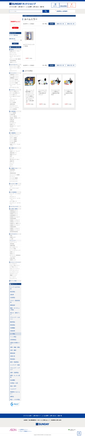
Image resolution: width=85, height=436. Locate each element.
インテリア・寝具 (15, 365)
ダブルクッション (14, 273)
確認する (15, 27)
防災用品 (12, 291)
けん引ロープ (13, 122)
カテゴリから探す (13, 6)
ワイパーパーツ (13, 70)
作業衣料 (12, 331)
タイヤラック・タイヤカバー (15, 203)
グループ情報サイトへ (26, 431)
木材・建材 (13, 350)
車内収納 (12, 243)
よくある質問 (29, 6)
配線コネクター (13, 154)
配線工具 (12, 161)
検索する (15, 43)
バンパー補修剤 (13, 139)
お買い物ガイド (21, 6)
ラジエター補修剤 (14, 178)
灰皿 (11, 235)
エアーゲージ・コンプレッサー (15, 199)
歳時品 (12, 396)
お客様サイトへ (24, 429)
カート (71, 6)
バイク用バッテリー (14, 76)
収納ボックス (13, 259)
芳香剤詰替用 (13, 218)
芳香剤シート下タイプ (15, 220)
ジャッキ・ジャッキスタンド (15, 194)
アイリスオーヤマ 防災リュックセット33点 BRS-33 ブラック (42, 92)
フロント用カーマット (15, 265)
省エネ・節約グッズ (15, 313)
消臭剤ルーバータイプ (15, 230)
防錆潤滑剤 (12, 169)
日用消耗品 (13, 339)
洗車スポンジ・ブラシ (15, 51)
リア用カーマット (14, 267)
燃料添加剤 (12, 104)
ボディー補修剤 (13, 137)
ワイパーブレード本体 (15, 66)
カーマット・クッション (15, 262)
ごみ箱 (11, 238)
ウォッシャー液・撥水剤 (15, 59)
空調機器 (12, 328)
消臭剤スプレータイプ (15, 225)
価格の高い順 (70, 23)
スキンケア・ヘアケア (15, 368)
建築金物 (12, 353)
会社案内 (25, 420)
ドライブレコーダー (14, 206)
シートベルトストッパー (15, 250)
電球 (11, 189)
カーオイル (12, 89)
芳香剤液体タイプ (14, 212)
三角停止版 (12, 114)
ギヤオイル (12, 100)
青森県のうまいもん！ (15, 392)
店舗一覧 (42, 6)
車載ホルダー (13, 237)
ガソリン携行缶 (13, 116)
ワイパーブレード (13, 64)
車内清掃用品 (13, 60)
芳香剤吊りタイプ (14, 210)
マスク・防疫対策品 (15, 301)
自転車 (12, 294)
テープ (11, 149)
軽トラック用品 (13, 280)
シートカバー (13, 276)
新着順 (51, 23)
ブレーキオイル (13, 99)
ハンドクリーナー (14, 179)
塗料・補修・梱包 (15, 347)
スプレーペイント (14, 136)
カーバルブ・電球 (13, 183)
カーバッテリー (13, 73)
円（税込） (29, 58)
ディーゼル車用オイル (15, 93)
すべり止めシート (14, 247)
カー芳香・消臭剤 (13, 208)
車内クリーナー (13, 62)
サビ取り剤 (12, 142)
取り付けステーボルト (15, 159)
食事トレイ (12, 252)
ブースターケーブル (14, 87)
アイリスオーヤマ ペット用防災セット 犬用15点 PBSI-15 (68, 92)
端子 (11, 156)
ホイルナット (13, 196)
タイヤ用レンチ (13, 201)
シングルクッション (14, 271)
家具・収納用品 (14, 362)
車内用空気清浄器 (14, 231)
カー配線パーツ (13, 148)
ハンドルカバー (13, 263)
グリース (12, 171)
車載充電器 (12, 245)
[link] (15, 404)
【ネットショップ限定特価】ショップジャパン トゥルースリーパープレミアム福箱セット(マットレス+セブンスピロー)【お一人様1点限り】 (30, 96)
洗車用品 (12, 49)
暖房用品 (12, 322)
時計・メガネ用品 (15, 399)
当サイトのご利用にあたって (44, 420)
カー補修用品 (13, 132)
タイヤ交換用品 (13, 192)
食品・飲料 (13, 386)
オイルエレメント (14, 105)
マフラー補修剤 (13, 141)
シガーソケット (13, 242)
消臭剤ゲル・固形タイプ (15, 223)
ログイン (55, 6)
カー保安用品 (13, 111)
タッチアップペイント (15, 134)
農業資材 (12, 305)
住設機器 (12, 380)
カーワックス (13, 52)
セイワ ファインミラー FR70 (28, 45)
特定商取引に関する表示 (56, 420)
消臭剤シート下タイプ (15, 228)
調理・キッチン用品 (15, 376)
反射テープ (12, 124)
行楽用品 (12, 297)
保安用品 (12, 121)
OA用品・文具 (14, 383)
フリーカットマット (14, 270)
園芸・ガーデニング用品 (15, 308)
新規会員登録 (63, 6)
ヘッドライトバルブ (14, 188)
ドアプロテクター (14, 129)
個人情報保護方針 (32, 420)
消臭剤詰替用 (13, 226)
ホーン (11, 166)
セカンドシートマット (15, 268)
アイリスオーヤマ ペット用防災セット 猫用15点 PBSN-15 (55, 92)
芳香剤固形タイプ (14, 215)
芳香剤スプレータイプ (15, 216)
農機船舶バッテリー (14, 77)
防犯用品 (12, 325)
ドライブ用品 (13, 248)
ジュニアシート (13, 278)
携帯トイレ (12, 130)
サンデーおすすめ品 (15, 287)
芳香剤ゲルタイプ (14, 213)
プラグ (11, 164)
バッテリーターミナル (15, 81)
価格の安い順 (60, 23)
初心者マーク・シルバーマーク (15, 126)
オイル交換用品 (13, 109)
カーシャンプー (13, 54)
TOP (79, 434)
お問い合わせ (36, 6)
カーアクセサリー (31, 15)
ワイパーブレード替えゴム (15, 68)
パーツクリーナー (14, 181)
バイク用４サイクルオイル (15, 97)
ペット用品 (13, 336)
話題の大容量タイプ (15, 343)
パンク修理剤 (13, 112)
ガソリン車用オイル (14, 91)
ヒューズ (12, 162)
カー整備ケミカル (13, 168)
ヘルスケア (13, 389)
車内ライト (12, 253)
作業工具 (12, 119)
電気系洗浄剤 (13, 173)
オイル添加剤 (13, 102)
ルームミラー (39, 15)
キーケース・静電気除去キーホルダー (15, 256)
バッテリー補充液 (14, 79)
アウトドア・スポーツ (15, 318)
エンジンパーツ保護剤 (15, 174)
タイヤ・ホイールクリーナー (15, 57)
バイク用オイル (13, 94)
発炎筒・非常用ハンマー (15, 117)
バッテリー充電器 (14, 82)
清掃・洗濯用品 (14, 372)
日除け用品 (12, 258)
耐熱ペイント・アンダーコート (15, 145)
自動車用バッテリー (14, 74)
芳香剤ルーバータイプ (15, 221)
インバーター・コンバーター (15, 85)
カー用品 (25, 15)
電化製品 (12, 359)
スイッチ (12, 157)
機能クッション (13, 275)
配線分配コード (13, 152)
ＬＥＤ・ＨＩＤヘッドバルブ (15, 186)
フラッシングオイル (14, 107)
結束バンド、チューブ (15, 151)
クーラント (12, 176)
